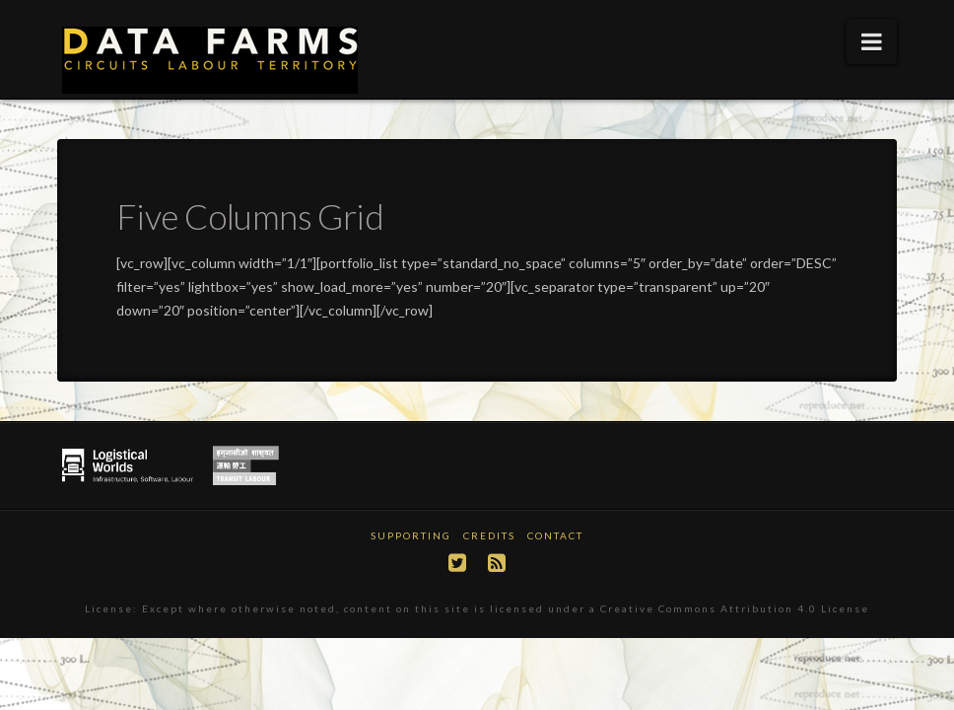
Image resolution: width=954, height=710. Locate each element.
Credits (489, 535)
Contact (555, 535)
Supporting (411, 535)
